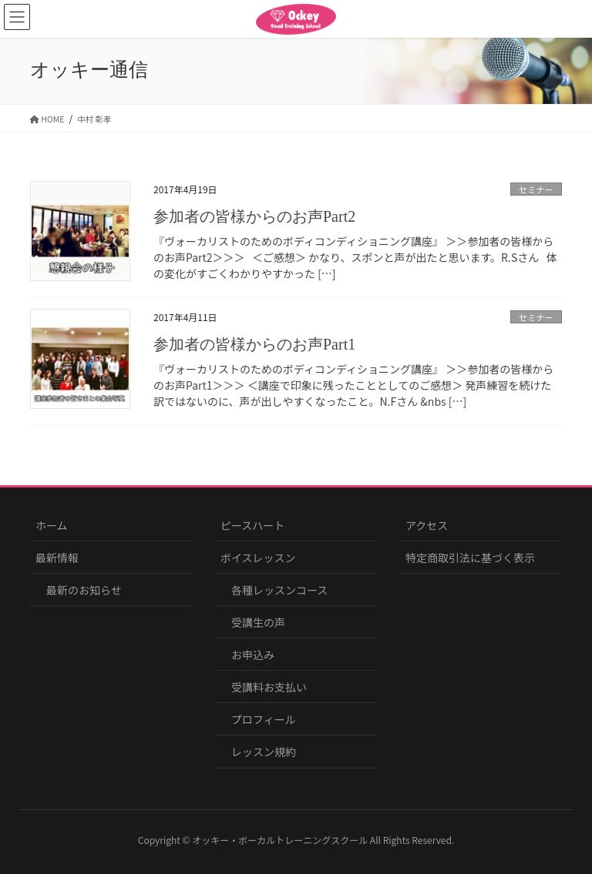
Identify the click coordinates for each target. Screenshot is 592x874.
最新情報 (57, 557)
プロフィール (263, 719)
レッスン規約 (263, 751)
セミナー (536, 189)
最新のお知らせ (84, 590)
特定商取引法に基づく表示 (470, 557)
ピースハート (252, 525)
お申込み (252, 654)
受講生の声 (258, 622)
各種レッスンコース (279, 590)
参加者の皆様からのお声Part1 (254, 344)
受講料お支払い (269, 687)
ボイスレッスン (258, 557)
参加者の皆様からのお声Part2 (254, 216)
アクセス (426, 525)
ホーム (51, 525)
